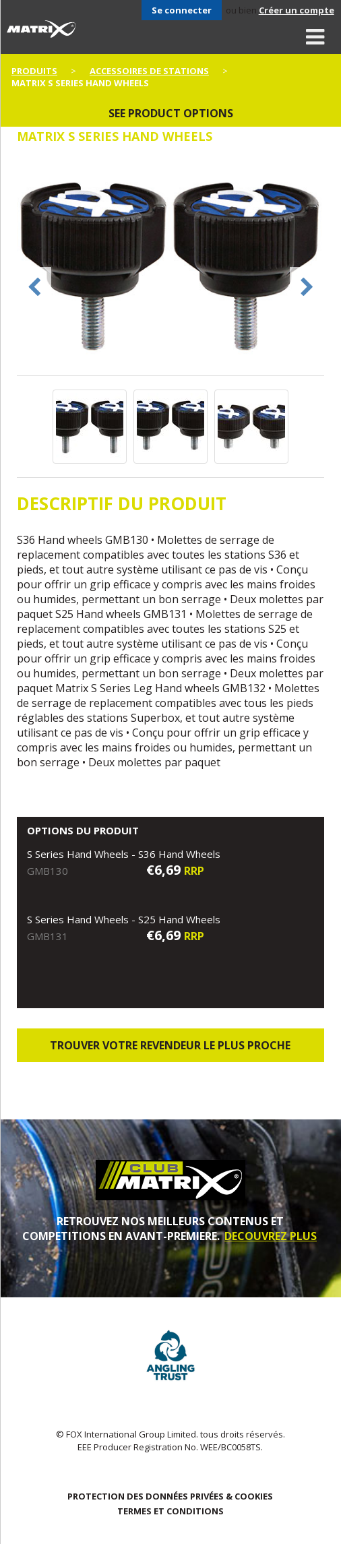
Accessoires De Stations (149, 71)
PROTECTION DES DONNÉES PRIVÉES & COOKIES (170, 1496)
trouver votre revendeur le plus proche (170, 1045)
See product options (170, 113)
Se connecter (182, 10)
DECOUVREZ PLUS (270, 1236)
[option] (170, 266)
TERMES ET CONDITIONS (170, 1511)
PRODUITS (34, 71)
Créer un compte (296, 10)
